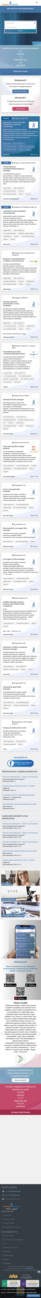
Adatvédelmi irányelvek (10, 1247)
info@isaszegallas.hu (14, 1191)
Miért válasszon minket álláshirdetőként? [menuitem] (20, 8)
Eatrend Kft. (26, 442)
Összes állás (7, 1215)
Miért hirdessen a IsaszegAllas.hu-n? (14, 1239)
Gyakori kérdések (9, 1236)
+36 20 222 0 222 (14, 1195)
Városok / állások (9, 1223)
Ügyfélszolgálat (8, 1255)
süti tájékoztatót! (32, 1292)
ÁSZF (5, 1243)
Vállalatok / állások (9, 1219)
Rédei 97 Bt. (22, 485)
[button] (2, 1034)
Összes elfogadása (33, 1295)
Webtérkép (7, 1263)
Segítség (6, 1259)
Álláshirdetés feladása (20, 71)
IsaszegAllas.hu (29, 1268)
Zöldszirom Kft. (23, 598)
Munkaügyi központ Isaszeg (12, 1227)
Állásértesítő (7, 1251)
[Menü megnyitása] (37, 2)
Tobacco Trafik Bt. (24, 395)
